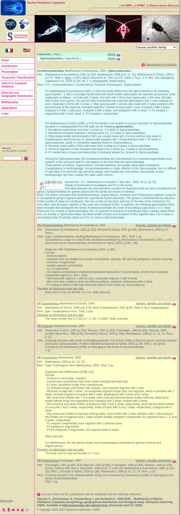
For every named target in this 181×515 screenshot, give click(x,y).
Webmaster (6, 500)
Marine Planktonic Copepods (46, 2)
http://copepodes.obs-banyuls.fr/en (85, 505)
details (112, 54)
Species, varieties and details (153, 225)
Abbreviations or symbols (161, 64)
